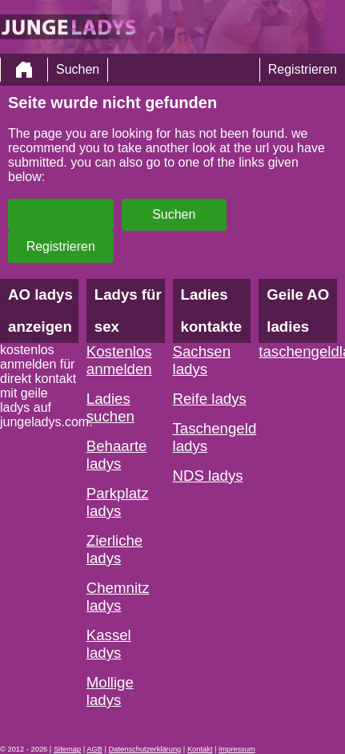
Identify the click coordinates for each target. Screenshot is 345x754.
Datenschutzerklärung (145, 749)
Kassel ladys (108, 644)
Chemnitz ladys (118, 596)
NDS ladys (208, 475)
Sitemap (67, 749)
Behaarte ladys (116, 454)
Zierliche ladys (114, 549)
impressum (237, 749)
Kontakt (200, 749)
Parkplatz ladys (117, 502)
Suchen (77, 69)
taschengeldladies (298, 351)
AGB (94, 749)
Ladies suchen (110, 407)
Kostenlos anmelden (119, 360)
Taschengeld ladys (212, 437)
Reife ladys (210, 398)
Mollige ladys (110, 691)
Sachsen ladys (202, 360)
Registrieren (302, 69)
